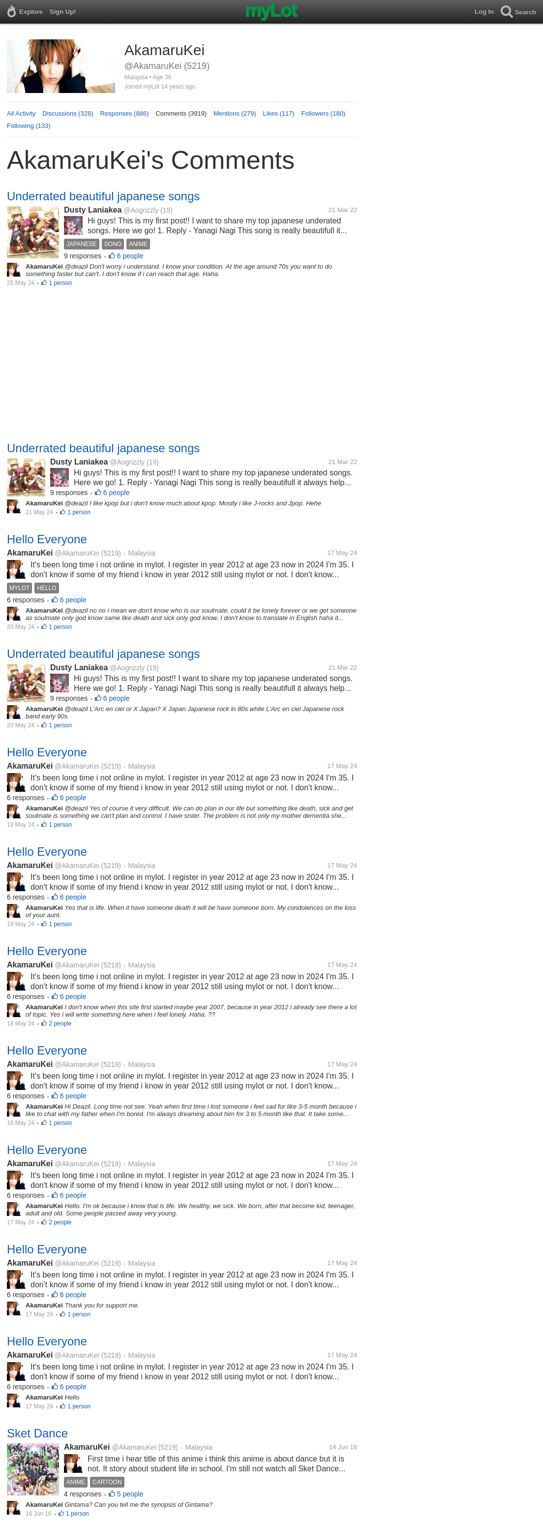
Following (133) (29, 125)
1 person (60, 283)
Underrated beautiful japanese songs (103, 196)
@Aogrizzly (140, 210)
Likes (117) (279, 113)
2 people (60, 1023)
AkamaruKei (30, 553)
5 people (130, 1494)
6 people (130, 256)
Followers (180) (324, 113)
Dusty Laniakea (92, 210)
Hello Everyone (47, 539)
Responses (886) (124, 113)
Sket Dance (37, 1433)
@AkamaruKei (77, 553)
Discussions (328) (67, 113)
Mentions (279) (234, 113)
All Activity (21, 113)
